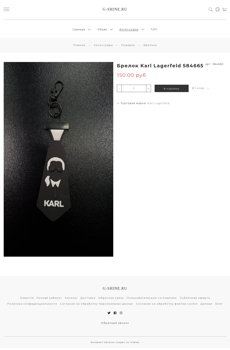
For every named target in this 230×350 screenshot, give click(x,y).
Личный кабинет (49, 299)
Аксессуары (129, 30)
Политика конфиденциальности (32, 305)
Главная (79, 47)
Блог (219, 305)
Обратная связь (111, 299)
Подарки (128, 47)
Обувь (102, 30)
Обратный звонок (115, 324)
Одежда (79, 30)
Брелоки (150, 47)
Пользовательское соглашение (152, 299)
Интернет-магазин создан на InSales (115, 344)
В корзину (171, 90)
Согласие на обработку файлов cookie (167, 305)
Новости (27, 299)
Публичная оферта (195, 299)
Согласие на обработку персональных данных (96, 305)
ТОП (154, 30)
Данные (206, 305)
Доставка (88, 299)
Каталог (71, 299)
